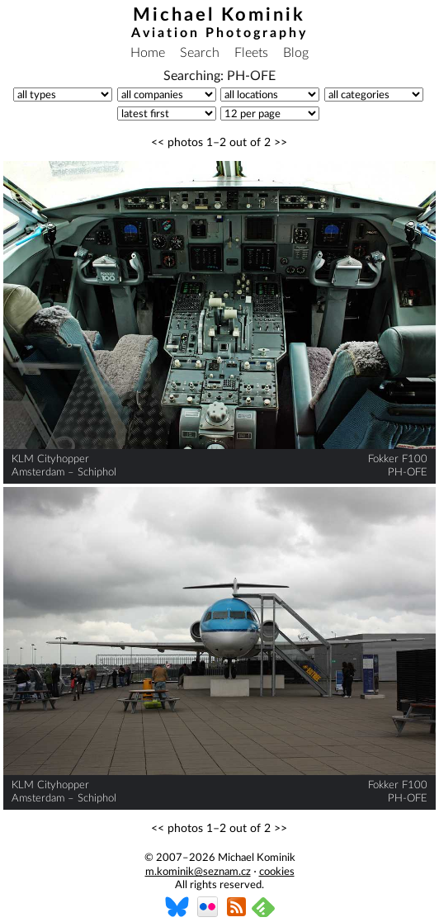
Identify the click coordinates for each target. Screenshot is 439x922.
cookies (277, 872)
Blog (296, 52)
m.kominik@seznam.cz (198, 872)
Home (147, 52)
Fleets (251, 52)
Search (200, 52)
